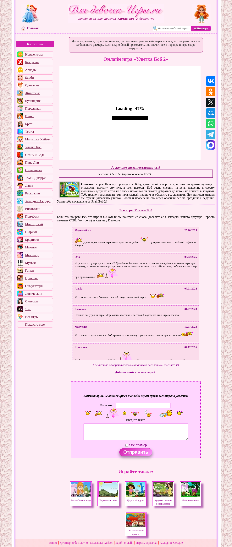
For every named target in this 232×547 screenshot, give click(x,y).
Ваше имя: (107, 405)
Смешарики (33, 170)
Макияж (31, 247)
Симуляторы (34, 286)
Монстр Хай (34, 224)
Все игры (31, 317)
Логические (33, 293)
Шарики (31, 232)
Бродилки (32, 239)
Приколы (31, 278)
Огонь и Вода (35, 155)
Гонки (29, 270)
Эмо (28, 309)
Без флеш (32, 62)
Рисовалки (32, 209)
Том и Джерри (35, 178)
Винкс (29, 116)
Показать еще (35, 324)
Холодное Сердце (37, 201)
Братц (29, 124)
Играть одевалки (146, 542)
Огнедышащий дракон (136, 530)
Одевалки (32, 85)
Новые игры (34, 54)
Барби (29, 77)
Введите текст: (136, 419)
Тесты (29, 131)
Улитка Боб (33, 147)
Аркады (30, 70)
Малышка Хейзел (38, 139)
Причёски (32, 216)
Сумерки (31, 301)
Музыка (30, 263)
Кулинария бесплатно (74, 542)
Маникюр (32, 255)
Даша (29, 185)
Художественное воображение (163, 500)
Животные (32, 93)
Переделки (33, 108)
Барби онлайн (124, 542)
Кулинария (33, 101)
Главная (30, 28)
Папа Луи (32, 162)
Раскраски (32, 193)
